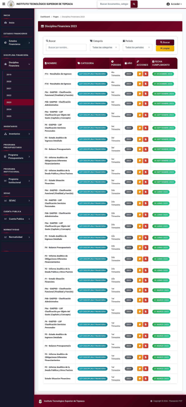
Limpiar (165, 48)
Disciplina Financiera (17, 64)
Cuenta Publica (17, 219)
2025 (9, 116)
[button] (174, 4)
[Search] (114, 4)
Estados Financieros (17, 43)
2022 (9, 95)
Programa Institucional (17, 181)
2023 (9, 102)
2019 (9, 74)
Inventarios (17, 134)
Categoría (96, 41)
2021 (9, 88)
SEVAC (17, 200)
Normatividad (17, 237)
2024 (9, 109)
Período (128, 41)
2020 (9, 81)
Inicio (9, 23)
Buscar (51, 41)
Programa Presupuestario (17, 157)
